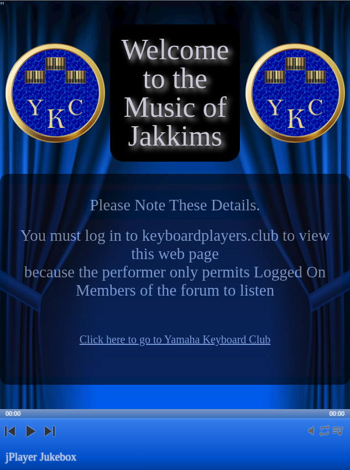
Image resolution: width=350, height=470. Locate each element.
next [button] (49, 440)
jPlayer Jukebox (41, 457)
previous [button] (10, 440)
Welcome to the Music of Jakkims (175, 93)
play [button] (29, 440)
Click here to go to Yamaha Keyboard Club (175, 339)
